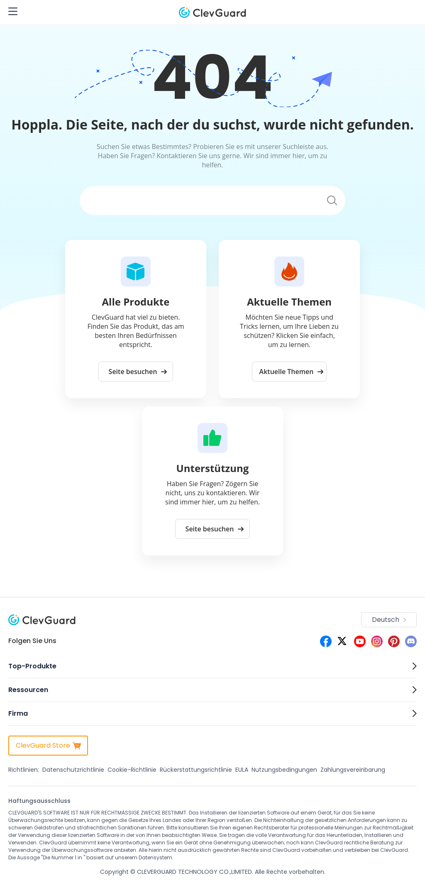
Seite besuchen (138, 371)
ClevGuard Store (48, 745)
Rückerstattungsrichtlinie (196, 770)
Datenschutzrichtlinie (73, 770)
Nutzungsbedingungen (284, 770)
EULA (241, 770)
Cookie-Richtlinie (131, 770)
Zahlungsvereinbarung (352, 770)
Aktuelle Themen (291, 371)
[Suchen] (199, 200)
